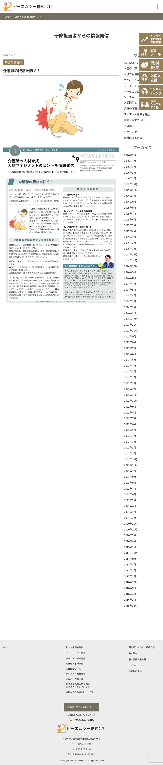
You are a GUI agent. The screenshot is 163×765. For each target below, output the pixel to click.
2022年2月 (130, 447)
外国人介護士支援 (74, 678)
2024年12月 (130, 254)
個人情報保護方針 (137, 659)
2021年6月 (130, 494)
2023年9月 (130, 336)
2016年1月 (130, 599)
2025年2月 (130, 243)
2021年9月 (130, 477)
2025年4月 (130, 231)
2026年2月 (130, 172)
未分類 (128, 126)
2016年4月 (130, 594)
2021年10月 (130, 471)
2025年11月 (130, 190)
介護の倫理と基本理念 (137, 108)
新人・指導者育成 (74, 647)
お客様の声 (130, 68)
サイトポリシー (136, 665)
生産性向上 (130, 132)
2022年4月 (130, 436)
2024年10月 (130, 266)
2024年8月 (130, 278)
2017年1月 (130, 576)
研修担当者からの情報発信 (142, 647)
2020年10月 (130, 529)
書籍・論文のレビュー (137, 120)
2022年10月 (130, 400)
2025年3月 (130, 237)
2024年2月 (130, 307)
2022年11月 (130, 395)
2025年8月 (130, 207)
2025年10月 (130, 196)
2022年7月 (130, 418)
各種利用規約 (135, 671)
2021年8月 (130, 482)
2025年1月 (130, 249)
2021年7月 (130, 488)
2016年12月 (130, 582)
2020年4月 (130, 541)
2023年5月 (130, 360)
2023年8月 (130, 342)
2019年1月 (130, 547)
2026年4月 (130, 161)
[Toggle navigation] (158, 6)
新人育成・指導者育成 (137, 114)
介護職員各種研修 (74, 663)
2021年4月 (130, 506)
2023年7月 (130, 348)
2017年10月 (130, 553)
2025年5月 (130, 225)
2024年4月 (130, 295)
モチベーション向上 (135, 80)
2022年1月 (130, 453)
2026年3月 (130, 167)
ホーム (6, 647)
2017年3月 (130, 570)
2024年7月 (130, 283)
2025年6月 (130, 219)
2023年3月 (130, 371)
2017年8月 (130, 559)
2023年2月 (130, 377)
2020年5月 (130, 535)
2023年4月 (130, 365)
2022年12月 (130, 389)
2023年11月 (130, 324)
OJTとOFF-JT (131, 62)
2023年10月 (130, 330)
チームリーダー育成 (75, 653)
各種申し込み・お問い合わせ (81, 707)
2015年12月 (130, 605)
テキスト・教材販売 (75, 673)
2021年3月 (130, 512)
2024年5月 (130, 289)
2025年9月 (130, 202)
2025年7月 (130, 213)
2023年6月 (130, 354)
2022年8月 (130, 412)
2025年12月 (130, 184)
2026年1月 (130, 178)
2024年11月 (130, 260)
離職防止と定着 (133, 137)
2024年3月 (130, 301)
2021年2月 (130, 518)
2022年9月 (130, 406)
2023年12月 (130, 319)
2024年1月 (130, 313)
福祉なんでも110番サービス (79, 692)
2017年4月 (130, 564)
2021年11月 (130, 465)
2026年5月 (130, 155)
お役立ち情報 (131, 74)
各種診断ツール (73, 668)
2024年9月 (130, 272)
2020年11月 (130, 523)
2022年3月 (130, 442)
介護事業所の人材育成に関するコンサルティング (78, 685)
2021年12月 (130, 459)
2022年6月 (130, 424)
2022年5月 (130, 430)
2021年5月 (130, 500)
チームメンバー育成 (75, 658)
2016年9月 (130, 588)
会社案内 (133, 653)
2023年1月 (130, 383)
